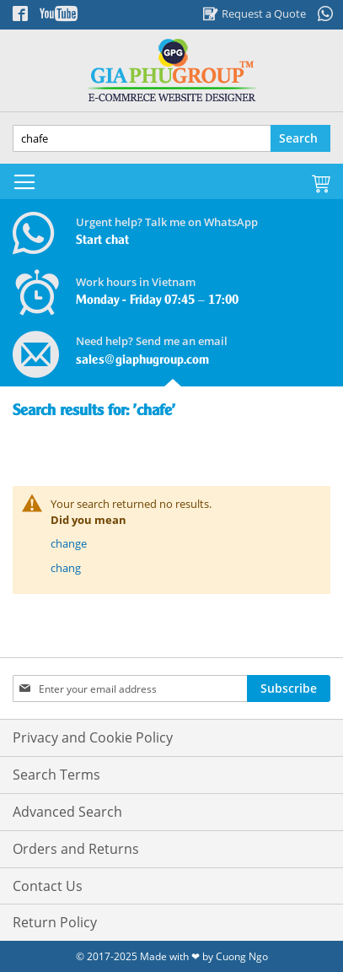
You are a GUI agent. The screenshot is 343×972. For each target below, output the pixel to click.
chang (66, 567)
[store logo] (171, 70)
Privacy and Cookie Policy (93, 737)
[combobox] (171, 138)
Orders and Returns (76, 849)
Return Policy (55, 922)
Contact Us (48, 886)
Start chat (102, 240)
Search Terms (56, 774)
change (69, 543)
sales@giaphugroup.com (142, 360)
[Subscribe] (288, 688)
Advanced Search (67, 811)
